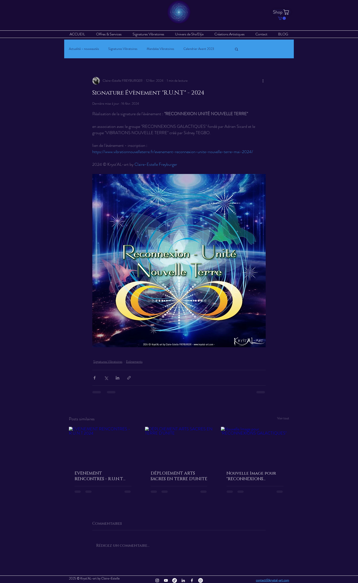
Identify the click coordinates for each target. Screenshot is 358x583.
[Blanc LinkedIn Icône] (183, 580)
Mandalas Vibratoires (160, 49)
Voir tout (283, 418)
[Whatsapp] (200, 580)
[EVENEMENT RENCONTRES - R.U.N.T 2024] (103, 446)
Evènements (134, 361)
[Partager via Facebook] (94, 378)
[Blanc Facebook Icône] (192, 580)
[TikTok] (174, 580)
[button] (282, 18)
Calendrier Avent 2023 (198, 49)
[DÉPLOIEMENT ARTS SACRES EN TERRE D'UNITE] (179, 446)
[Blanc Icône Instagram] (157, 580)
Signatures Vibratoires (122, 49)
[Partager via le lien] (129, 378)
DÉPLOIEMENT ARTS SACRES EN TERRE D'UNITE (179, 476)
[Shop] (281, 12)
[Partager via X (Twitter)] (106, 378)
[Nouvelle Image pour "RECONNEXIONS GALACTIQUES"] (255, 446)
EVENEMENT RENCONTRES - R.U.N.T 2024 (99, 476)
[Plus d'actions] (263, 81)
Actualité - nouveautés (84, 49)
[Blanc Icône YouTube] (166, 580)
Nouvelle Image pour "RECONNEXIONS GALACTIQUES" (251, 476)
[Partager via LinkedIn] (117, 378)
